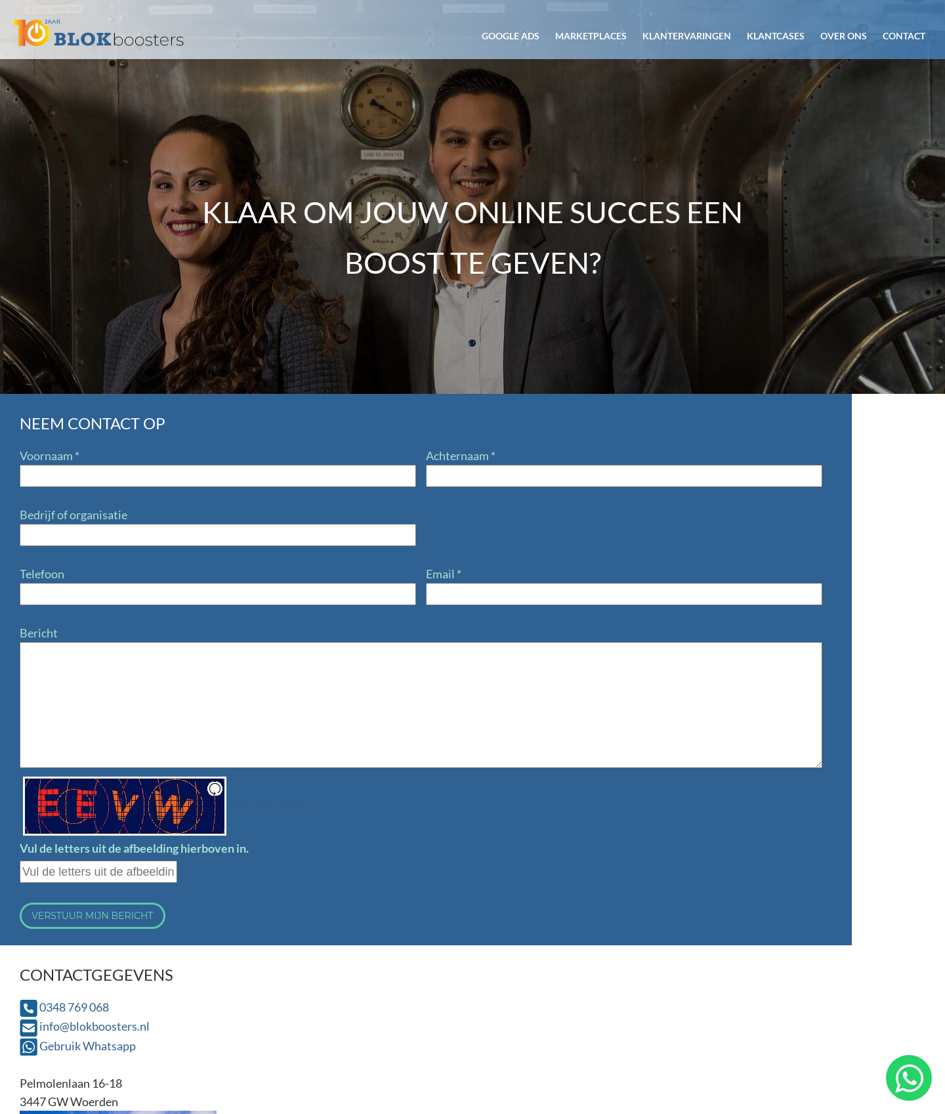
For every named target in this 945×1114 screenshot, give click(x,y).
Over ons (843, 35)
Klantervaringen (686, 35)
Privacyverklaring (852, 1052)
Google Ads (510, 35)
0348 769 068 (546, 455)
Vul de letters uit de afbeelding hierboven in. (134, 848)
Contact (904, 35)
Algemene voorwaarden (727, 1052)
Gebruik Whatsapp (560, 494)
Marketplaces (591, 35)
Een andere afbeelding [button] (271, 802)
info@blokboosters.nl (567, 474)
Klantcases (776, 35)
